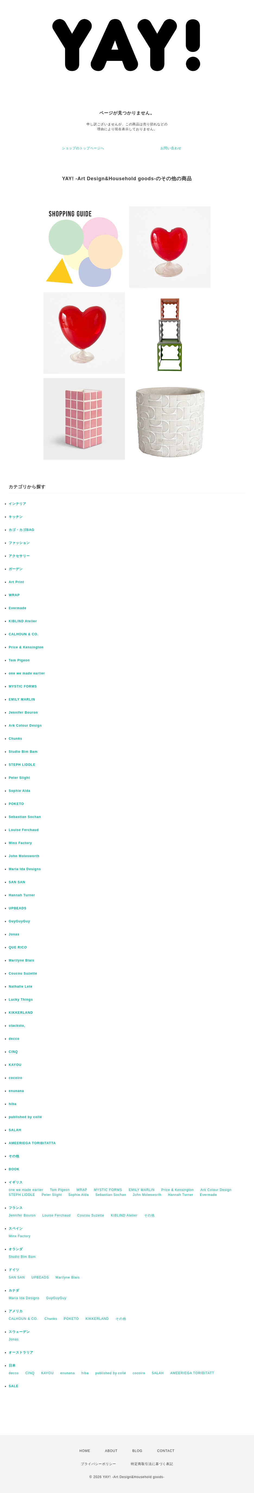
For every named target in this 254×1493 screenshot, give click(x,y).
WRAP (14, 595)
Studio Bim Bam (23, 752)
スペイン (16, 1228)
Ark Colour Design (25, 725)
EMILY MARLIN (22, 699)
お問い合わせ (171, 148)
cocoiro (15, 1078)
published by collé (25, 1117)
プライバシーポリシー (98, 1464)
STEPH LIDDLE (22, 765)
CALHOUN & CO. (24, 634)
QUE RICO (18, 947)
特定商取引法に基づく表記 (152, 1464)
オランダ (16, 1249)
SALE (13, 1386)
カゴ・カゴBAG (21, 530)
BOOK (14, 1169)
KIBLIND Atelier (23, 621)
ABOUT (111, 1451)
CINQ (13, 1052)
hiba (13, 1104)
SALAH (15, 1130)
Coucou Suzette (23, 973)
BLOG (137, 1451)
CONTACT (165, 1451)
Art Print (16, 582)
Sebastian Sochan (25, 817)
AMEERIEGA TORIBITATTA (32, 1143)
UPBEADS (18, 908)
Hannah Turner (22, 895)
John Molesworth (24, 856)
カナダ (14, 1290)
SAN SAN (17, 882)
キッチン (16, 517)
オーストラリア (21, 1352)
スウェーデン (19, 1332)
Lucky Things (21, 999)
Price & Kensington (26, 647)
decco (14, 1039)
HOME (85, 1451)
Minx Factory (20, 843)
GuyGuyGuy (19, 921)
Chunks (15, 739)
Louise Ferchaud (24, 830)
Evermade (17, 608)
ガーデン (16, 569)
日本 (12, 1365)
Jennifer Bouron (23, 712)
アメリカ (16, 1311)
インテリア (17, 504)
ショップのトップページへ (83, 148)
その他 (14, 1156)
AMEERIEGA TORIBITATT (192, 1373)
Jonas (14, 934)
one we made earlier (27, 673)
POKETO (16, 804)
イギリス (16, 1182)
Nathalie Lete (21, 986)
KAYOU (15, 1065)
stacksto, (17, 1026)
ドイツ (14, 1270)
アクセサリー (19, 556)
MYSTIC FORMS (23, 686)
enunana (16, 1091)
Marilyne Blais (21, 960)
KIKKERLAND (21, 1013)
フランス (16, 1208)
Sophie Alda (19, 791)
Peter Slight (19, 778)
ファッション (19, 543)
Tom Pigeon (19, 660)
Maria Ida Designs (25, 869)
